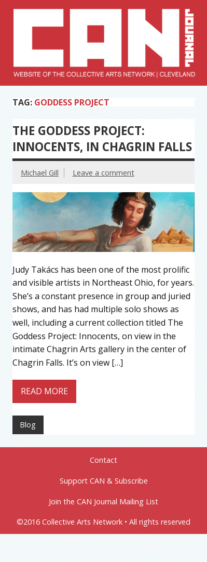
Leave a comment (103, 173)
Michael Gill (40, 173)
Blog (28, 425)
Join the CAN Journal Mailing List (103, 501)
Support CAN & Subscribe (104, 481)
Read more (44, 391)
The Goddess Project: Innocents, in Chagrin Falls (102, 139)
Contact (103, 460)
